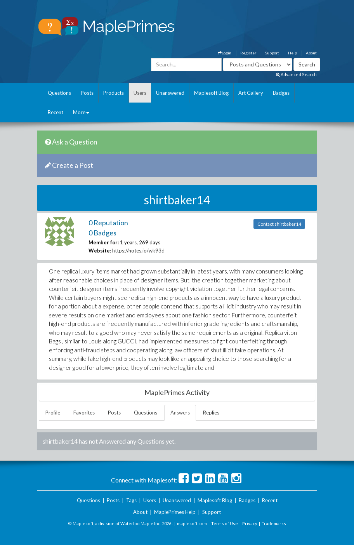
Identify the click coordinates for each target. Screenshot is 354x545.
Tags (131, 500)
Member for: (103, 242)
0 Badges (102, 232)
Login (224, 52)
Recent (55, 112)
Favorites (84, 412)
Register (248, 52)
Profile (52, 412)
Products (113, 93)
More (81, 112)
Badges (281, 93)
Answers (180, 412)
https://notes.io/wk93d (138, 250)
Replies (211, 412)
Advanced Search (296, 74)
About (311, 52)
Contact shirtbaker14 (279, 224)
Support (272, 52)
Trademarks (274, 523)
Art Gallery (250, 93)
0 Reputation (108, 222)
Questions (59, 93)
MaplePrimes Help (175, 512)
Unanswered (170, 93)
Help (292, 52)
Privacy (249, 523)
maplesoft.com (192, 523)
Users (140, 93)
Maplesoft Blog (211, 93)
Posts (87, 93)
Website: (99, 250)
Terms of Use (224, 523)
